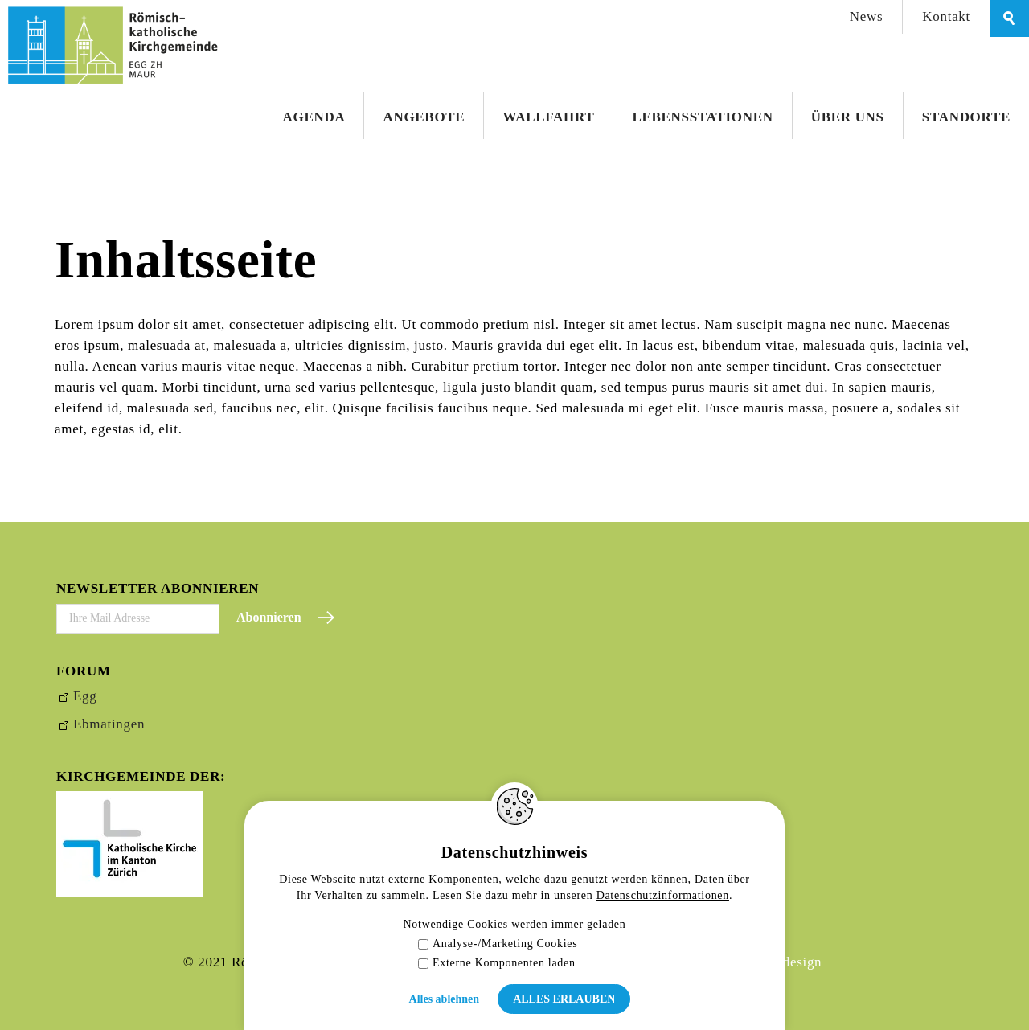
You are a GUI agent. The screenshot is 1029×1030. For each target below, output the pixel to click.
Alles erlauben (564, 999)
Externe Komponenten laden (497, 963)
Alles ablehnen (444, 999)
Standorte (966, 117)
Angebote (424, 117)
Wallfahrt (548, 117)
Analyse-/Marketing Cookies (497, 944)
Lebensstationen (702, 117)
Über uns (847, 117)
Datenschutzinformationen (662, 895)
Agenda (314, 117)
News (866, 16)
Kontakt (946, 16)
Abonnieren (268, 617)
